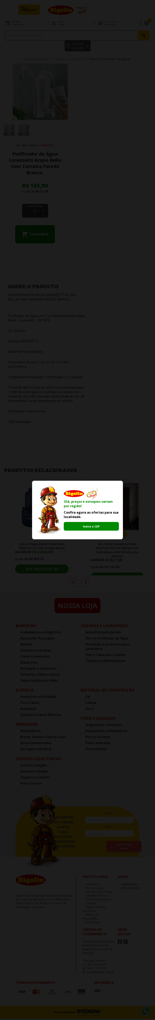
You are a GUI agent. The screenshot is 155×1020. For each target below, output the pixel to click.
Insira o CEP (91, 526)
